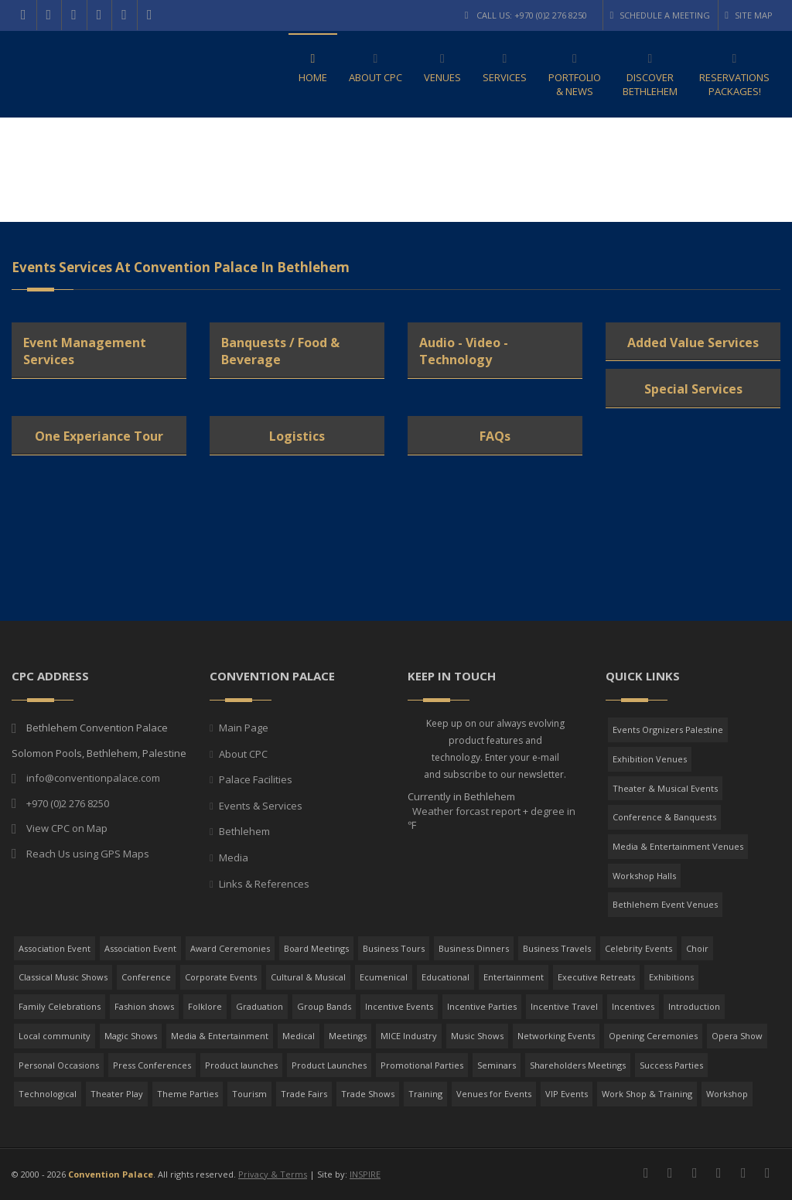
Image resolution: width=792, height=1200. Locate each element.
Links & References (264, 884)
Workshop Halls (644, 875)
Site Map (749, 15)
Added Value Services (693, 342)
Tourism (249, 1093)
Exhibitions (671, 977)
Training (425, 1093)
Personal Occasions (59, 1065)
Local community (54, 1035)
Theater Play (116, 1093)
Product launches (241, 1065)
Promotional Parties (422, 1065)
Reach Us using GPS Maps (87, 854)
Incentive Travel (564, 1006)
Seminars (496, 1065)
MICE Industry (409, 1035)
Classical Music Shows (63, 977)
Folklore (205, 1006)
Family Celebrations (60, 1006)
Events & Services (260, 806)
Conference (146, 977)
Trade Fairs (304, 1093)
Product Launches (329, 1065)
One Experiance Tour (99, 436)
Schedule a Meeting (659, 15)
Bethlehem (244, 831)
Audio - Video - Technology (463, 351)
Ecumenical (384, 977)
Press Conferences (152, 1065)
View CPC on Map (67, 828)
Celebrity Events (638, 948)
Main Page (243, 728)
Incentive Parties (482, 1006)
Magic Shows (130, 1035)
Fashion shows (144, 1006)
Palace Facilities (255, 779)
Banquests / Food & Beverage (280, 351)
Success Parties (671, 1065)
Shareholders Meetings (578, 1065)
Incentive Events (399, 1006)
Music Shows (477, 1035)
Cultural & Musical (308, 977)
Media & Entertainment (219, 1035)
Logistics (297, 436)
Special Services (693, 388)
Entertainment (513, 977)
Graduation (259, 1006)
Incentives (633, 1006)
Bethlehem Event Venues (665, 904)
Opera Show (737, 1035)
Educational (445, 977)
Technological (48, 1093)
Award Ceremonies (230, 948)
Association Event (54, 948)
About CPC (243, 754)
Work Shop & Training (647, 1093)
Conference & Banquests (664, 817)
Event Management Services (84, 351)
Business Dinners (474, 948)
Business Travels (557, 948)
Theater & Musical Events (665, 788)
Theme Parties (187, 1093)
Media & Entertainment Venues (678, 846)
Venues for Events (493, 1093)
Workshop (727, 1093)
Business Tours (394, 948)
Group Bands (324, 1006)
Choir (697, 948)
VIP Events (566, 1093)
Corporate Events (221, 977)
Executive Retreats (596, 977)
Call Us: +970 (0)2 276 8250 (526, 15)
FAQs (495, 436)
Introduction (694, 1006)
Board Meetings (316, 948)
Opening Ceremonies (653, 1035)
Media (233, 857)
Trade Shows (367, 1093)
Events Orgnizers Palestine (668, 729)
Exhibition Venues (650, 759)
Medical (298, 1035)
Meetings (348, 1035)
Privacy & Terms (272, 1174)
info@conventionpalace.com (93, 778)
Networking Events (556, 1035)
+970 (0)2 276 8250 (67, 803)
